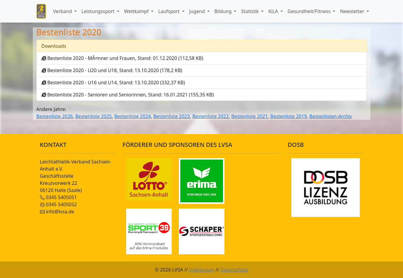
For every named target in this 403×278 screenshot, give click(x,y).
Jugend (197, 11)
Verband (63, 11)
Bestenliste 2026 (54, 116)
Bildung (223, 11)
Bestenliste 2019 (288, 116)
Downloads (53, 46)
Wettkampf (137, 11)
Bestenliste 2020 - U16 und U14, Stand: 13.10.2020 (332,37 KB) (113, 82)
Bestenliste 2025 (93, 116)
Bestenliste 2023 (171, 116)
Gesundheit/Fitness (310, 11)
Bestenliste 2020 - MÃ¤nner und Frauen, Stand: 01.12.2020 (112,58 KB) (122, 58)
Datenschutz (234, 269)
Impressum (201, 269)
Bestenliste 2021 (249, 116)
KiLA (273, 11)
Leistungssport (98, 11)
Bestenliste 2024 (132, 116)
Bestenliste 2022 (210, 116)
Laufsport (169, 11)
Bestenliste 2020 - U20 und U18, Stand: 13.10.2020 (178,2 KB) (111, 70)
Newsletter (352, 11)
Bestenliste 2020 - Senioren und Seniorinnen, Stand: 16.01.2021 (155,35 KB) (127, 94)
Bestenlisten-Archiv (330, 116)
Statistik (250, 11)
